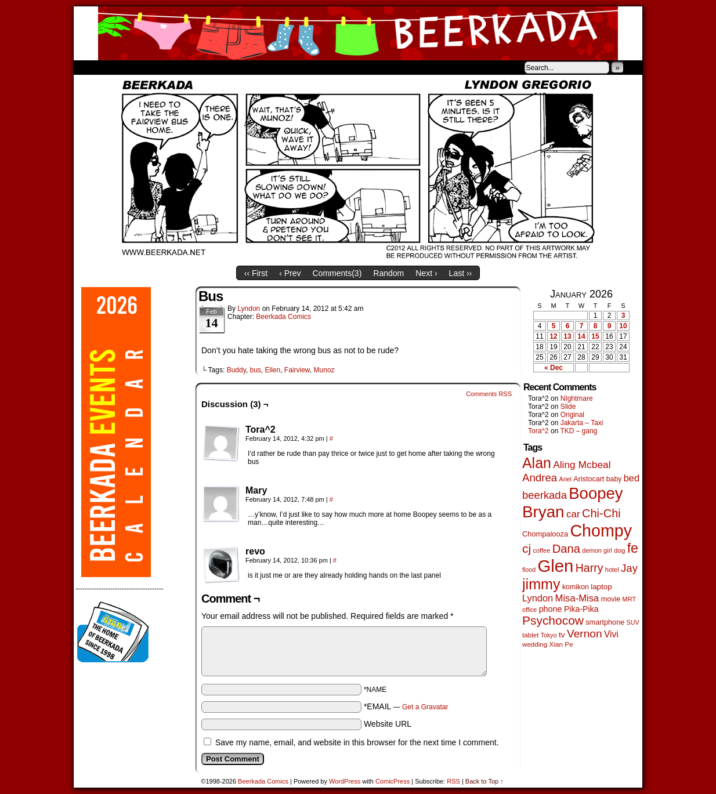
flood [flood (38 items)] (529, 569)
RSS (453, 781)
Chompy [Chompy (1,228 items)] (601, 530)
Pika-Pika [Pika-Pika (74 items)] (581, 609)
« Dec (553, 368)
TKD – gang (578, 431)
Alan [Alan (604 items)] (536, 463)
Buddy (236, 370)
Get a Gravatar (425, 707)
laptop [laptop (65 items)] (601, 586)
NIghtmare (576, 398)
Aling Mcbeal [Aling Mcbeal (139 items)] (581, 464)
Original (572, 415)
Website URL (387, 723)
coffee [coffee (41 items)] (541, 550)
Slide (568, 407)
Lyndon (248, 308)
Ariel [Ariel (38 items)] (565, 479)
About (124, 67)
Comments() (337, 273)
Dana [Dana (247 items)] (566, 548)
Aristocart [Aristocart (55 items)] (588, 479)
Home (90, 67)
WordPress (344, 781)
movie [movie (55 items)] (611, 599)
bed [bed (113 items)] (631, 478)
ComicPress (392, 781)
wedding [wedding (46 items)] (534, 644)
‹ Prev (290, 273)
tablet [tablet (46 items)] (530, 635)
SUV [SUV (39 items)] (633, 622)
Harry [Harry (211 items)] (589, 567)
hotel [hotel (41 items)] (612, 569)
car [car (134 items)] (573, 514)
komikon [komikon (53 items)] (575, 587)
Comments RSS (489, 393)
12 (553, 336)
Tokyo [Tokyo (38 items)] (549, 635)
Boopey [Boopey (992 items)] (596, 493)
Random (388, 273)
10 (623, 326)
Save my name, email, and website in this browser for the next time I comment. (357, 742)
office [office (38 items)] (529, 609)
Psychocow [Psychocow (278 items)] (553, 620)
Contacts (204, 67)
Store (160, 67)
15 (595, 336)
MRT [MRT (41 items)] (630, 599)
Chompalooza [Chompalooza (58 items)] (545, 534)
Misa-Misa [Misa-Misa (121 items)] (577, 598)
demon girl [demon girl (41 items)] (597, 550)
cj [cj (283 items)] (526, 548)
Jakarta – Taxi (581, 423)
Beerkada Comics (358, 33)
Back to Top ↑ (484, 781)
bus (255, 370)
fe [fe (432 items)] (632, 548)
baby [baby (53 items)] (614, 479)
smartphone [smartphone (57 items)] (604, 622)
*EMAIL (406, 706)
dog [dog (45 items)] (619, 550)
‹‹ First (255, 273)
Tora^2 (538, 431)
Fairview (297, 370)
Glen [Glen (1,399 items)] (555, 565)
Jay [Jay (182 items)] (629, 568)
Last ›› (460, 273)
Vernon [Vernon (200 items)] (584, 634)
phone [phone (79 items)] (550, 609)
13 (567, 336)
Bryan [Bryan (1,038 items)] (543, 512)
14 (581, 336)
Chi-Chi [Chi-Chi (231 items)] (601, 513)
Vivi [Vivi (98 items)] (611, 634)
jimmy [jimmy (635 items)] (541, 584)
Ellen (272, 370)
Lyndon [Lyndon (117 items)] (537, 598)
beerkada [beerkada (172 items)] (544, 495)
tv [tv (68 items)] (562, 634)
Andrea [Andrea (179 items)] (539, 478)
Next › (426, 273)
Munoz (324, 370)
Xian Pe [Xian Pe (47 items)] (561, 644)
